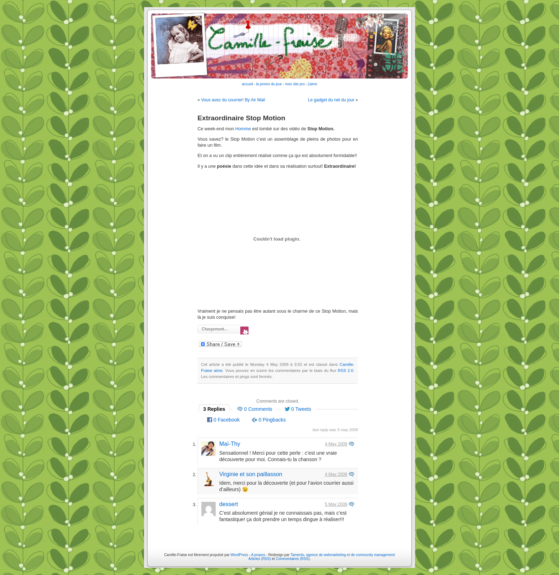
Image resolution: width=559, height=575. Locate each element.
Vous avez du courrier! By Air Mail (233, 99)
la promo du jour (269, 84)
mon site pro (295, 84)
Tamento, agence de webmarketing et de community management (343, 555)
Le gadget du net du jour (331, 99)
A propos (258, 555)
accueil (247, 84)
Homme (243, 128)
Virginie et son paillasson (250, 474)
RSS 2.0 (345, 370)
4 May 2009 (336, 444)
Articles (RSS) (259, 559)
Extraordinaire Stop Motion (241, 118)
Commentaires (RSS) (292, 559)
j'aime (312, 84)
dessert (228, 504)
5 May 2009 (336, 504)
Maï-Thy (229, 444)
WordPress (239, 555)
